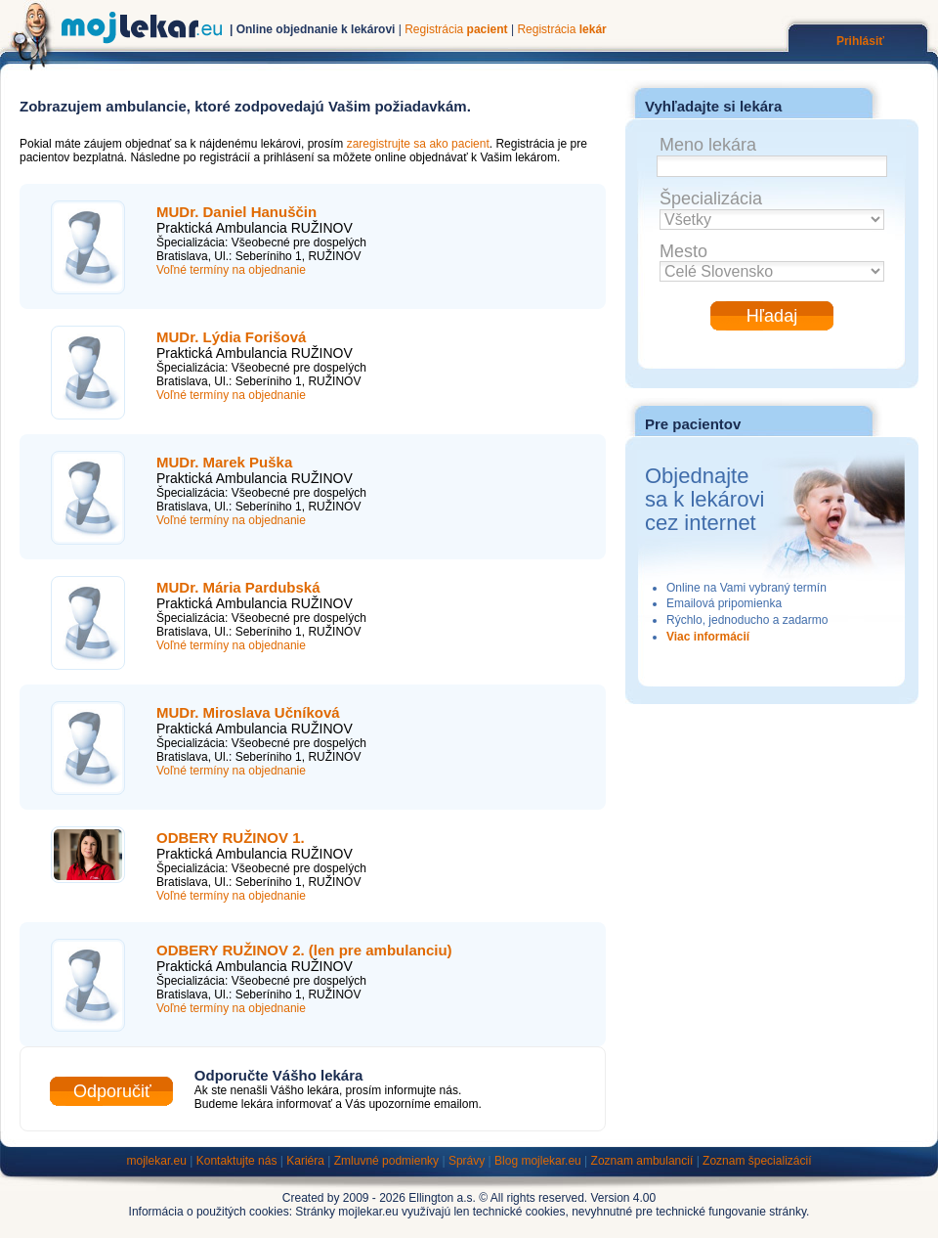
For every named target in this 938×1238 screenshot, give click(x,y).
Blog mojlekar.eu (537, 1161)
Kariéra (305, 1161)
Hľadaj (771, 316)
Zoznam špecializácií (757, 1161)
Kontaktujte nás (236, 1161)
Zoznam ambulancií (642, 1161)
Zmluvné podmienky (386, 1161)
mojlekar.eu (157, 1161)
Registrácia (456, 29)
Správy (466, 1161)
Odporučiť (112, 1091)
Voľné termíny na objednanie (231, 270)
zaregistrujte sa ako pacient (418, 144)
